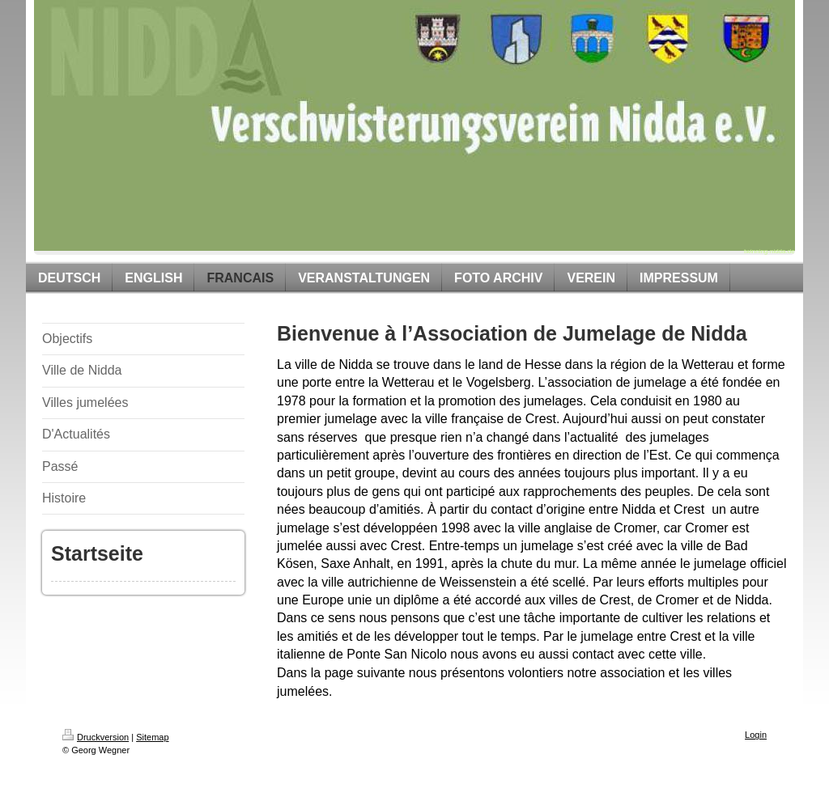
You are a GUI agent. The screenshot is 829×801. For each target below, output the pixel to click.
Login (756, 735)
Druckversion (95, 737)
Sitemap (152, 737)
